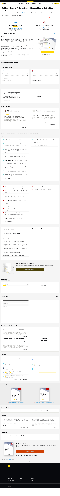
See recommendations (30, 269)
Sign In (56, 3)
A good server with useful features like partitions (42, 115)
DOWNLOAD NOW (30, 451)
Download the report (56, 33)
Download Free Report (22, 443)
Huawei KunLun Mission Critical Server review (45, 27)
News (20, 476)
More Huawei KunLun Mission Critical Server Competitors (47, 372)
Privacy (32, 473)
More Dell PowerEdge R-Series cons (8, 221)
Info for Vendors (10, 474)
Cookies (32, 474)
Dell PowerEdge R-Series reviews (17, 28)
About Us (20, 473)
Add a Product (10, 476)
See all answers (25, 336)
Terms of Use (33, 476)
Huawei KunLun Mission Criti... (44, 25)
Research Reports (21, 3)
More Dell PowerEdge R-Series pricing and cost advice (11, 258)
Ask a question (44, 338)
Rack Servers (24, 12)
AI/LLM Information (11, 480)
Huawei (54, 427)
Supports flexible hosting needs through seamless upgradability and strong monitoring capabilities (14, 117)
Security (32, 480)
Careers (20, 478)
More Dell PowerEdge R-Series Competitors (20, 379)
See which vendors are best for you (25, 263)
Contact (20, 480)
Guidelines (32, 478)
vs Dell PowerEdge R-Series (14, 358)
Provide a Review (10, 473)
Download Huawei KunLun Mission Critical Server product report (44, 402)
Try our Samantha (30, 1)
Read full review (24, 127)
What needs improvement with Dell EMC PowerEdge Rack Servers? (14, 343)
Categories (44, 473)
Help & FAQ (10, 478)
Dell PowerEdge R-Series (15, 25)
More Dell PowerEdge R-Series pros (8, 178)
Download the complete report (47, 52)
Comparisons (44, 474)
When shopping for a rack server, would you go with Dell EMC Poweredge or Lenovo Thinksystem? (15, 330)
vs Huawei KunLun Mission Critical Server (43, 359)
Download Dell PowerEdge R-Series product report (16, 402)
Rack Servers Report (17, 57)
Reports (43, 476)
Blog (20, 474)
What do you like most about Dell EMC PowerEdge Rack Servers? (14, 338)
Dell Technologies (23, 427)
